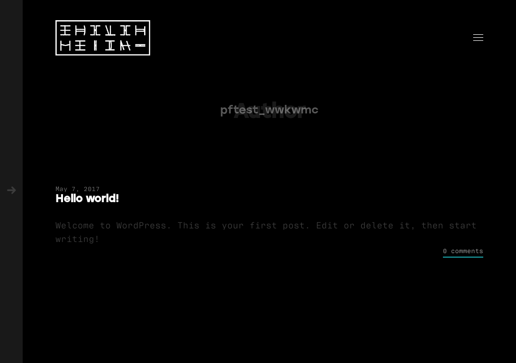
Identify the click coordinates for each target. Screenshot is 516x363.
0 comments (463, 250)
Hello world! (87, 198)
